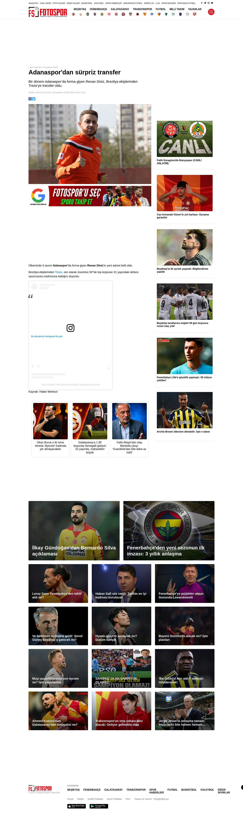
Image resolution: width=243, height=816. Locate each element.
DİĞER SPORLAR (224, 791)
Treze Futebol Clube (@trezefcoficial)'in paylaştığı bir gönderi (70, 384)
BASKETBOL (86, 3)
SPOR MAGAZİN (168, 3)
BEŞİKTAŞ (80, 9)
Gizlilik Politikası (95, 799)
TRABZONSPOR (142, 9)
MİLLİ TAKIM (177, 9)
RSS (128, 799)
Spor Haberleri (35, 67)
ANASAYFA (33, 3)
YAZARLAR (195, 9)
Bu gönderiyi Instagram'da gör (46, 336)
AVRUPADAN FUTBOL (132, 3)
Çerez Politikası (114, 799)
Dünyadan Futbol (51, 67)
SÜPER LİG (149, 3)
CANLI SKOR (45, 3)
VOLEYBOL (99, 3)
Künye (70, 799)
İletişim (80, 799)
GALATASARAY (120, 9)
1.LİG (157, 3)
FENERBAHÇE (98, 9)
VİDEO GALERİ (73, 3)
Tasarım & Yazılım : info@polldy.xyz (152, 799)
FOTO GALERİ (59, 3)
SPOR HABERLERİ (113, 3)
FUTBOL (161, 9)
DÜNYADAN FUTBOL (186, 3)
